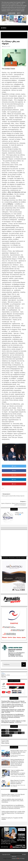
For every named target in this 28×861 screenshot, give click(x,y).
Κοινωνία (3, 732)
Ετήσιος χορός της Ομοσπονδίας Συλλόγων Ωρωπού (13, 495)
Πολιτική (19, 732)
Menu (3, 28)
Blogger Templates (7, 858)
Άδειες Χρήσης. (5, 743)
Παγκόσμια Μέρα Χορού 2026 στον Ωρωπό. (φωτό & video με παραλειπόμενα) (13, 702)
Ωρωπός (3, 676)
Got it (19, 13)
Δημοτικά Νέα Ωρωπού (13, 730)
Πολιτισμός (11, 732)
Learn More (11, 13)
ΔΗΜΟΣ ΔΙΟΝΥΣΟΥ (5, 735)
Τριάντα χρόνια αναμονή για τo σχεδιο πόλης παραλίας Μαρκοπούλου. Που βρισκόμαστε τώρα (13, 711)
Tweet (14, 466)
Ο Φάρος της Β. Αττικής (19, 513)
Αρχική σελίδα (5, 741)
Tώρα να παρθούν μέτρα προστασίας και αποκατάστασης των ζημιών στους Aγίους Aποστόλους (12, 706)
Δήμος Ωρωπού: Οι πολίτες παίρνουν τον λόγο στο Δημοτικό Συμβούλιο (13, 721)
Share (14, 470)
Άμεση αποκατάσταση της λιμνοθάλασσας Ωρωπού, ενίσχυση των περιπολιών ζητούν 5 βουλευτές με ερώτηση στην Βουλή (13, 716)
